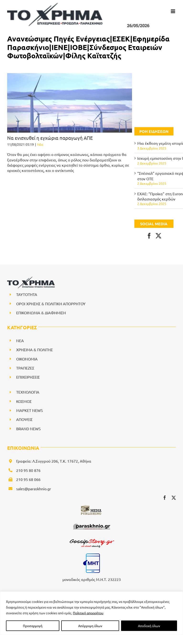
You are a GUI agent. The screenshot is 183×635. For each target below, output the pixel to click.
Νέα (40, 144)
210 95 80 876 (28, 470)
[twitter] (174, 497)
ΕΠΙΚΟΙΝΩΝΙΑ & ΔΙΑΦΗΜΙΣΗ (41, 312)
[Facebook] (149, 236)
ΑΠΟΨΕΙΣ (24, 419)
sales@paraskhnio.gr (33, 488)
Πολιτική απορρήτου (88, 613)
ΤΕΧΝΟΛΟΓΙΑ (27, 392)
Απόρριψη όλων (90, 626)
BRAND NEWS (28, 428)
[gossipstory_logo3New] (91, 538)
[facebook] (165, 497)
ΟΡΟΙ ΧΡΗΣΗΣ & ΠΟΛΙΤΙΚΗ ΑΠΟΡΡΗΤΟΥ (51, 303)
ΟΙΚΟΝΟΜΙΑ (27, 358)
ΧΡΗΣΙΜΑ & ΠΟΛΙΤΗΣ (34, 349)
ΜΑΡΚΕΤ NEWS (29, 410)
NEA (20, 340)
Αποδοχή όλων (149, 626)
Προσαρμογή (32, 626)
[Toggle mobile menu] (173, 11)
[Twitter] (158, 236)
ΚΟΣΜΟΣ (24, 401)
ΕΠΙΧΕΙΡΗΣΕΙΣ (28, 377)
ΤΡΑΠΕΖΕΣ (25, 367)
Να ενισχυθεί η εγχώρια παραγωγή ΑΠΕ (50, 138)
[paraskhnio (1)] (91, 522)
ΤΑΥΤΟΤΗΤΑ (26, 294)
